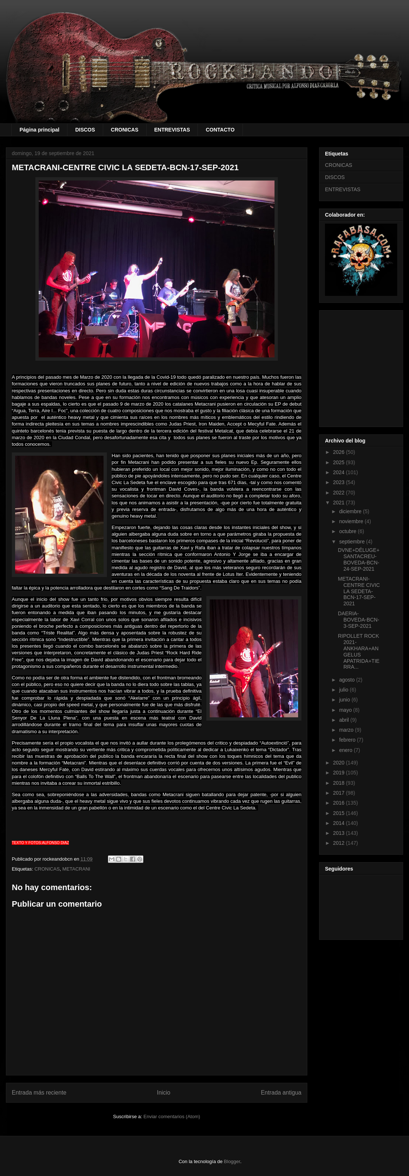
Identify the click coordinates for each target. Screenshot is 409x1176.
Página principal (39, 130)
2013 (339, 833)
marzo (347, 730)
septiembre (352, 542)
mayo (346, 710)
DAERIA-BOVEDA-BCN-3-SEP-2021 (358, 619)
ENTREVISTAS (172, 130)
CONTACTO (220, 130)
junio (345, 700)
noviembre (351, 521)
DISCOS (85, 130)
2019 (339, 773)
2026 (339, 452)
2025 (339, 462)
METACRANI (76, 869)
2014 (339, 823)
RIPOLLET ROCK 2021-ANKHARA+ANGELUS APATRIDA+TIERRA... (359, 651)
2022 (339, 493)
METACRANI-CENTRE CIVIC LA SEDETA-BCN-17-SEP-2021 (359, 591)
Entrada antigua (281, 1092)
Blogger (232, 1161)
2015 (339, 813)
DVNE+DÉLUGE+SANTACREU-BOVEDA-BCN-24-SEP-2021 (359, 559)
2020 (339, 763)
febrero (348, 740)
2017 (339, 793)
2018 (339, 783)
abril (344, 720)
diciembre (351, 511)
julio (344, 690)
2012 (339, 843)
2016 (339, 803)
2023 (339, 482)
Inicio (163, 1092)
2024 (339, 472)
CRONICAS (125, 130)
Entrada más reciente (39, 1092)
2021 (339, 502)
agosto (347, 680)
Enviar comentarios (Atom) (171, 1116)
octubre (348, 531)
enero (346, 750)
